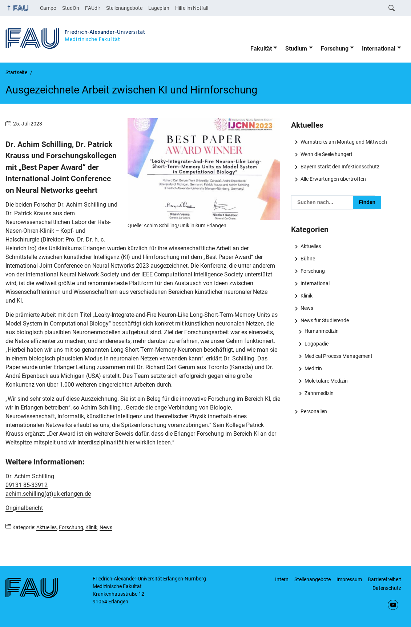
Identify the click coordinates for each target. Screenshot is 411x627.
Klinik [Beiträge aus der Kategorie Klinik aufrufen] (91, 527)
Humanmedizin (322, 331)
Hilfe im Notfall (191, 8)
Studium (296, 48)
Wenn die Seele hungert (326, 154)
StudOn (70, 8)
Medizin (313, 368)
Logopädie (317, 344)
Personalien (314, 411)
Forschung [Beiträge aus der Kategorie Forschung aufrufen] (71, 527)
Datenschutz (386, 588)
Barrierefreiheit (384, 579)
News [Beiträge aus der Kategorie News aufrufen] (106, 527)
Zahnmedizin (319, 393)
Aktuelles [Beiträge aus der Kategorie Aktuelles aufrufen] (46, 527)
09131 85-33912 (26, 485)
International (378, 48)
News (307, 308)
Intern (282, 579)
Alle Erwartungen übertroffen (333, 179)
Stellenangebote (124, 8)
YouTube (393, 605)
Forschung (334, 48)
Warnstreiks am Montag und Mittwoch (344, 142)
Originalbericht (24, 507)
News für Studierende (325, 320)
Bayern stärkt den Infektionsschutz (340, 166)
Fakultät (261, 48)
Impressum (349, 579)
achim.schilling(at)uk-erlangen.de (48, 493)
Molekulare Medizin (326, 381)
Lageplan (158, 8)
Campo (48, 8)
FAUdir (92, 8)
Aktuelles (311, 246)
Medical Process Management (338, 356)
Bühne (308, 258)
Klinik (307, 296)
